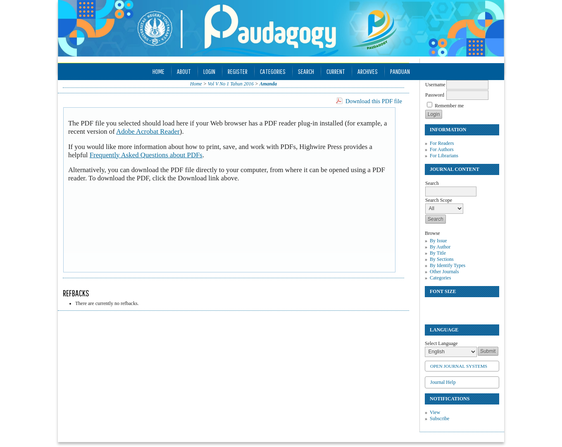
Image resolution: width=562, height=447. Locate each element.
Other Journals (444, 271)
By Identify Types (447, 265)
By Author (440, 247)
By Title (438, 253)
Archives (367, 71)
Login (209, 71)
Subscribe (439, 418)
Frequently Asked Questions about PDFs (146, 155)
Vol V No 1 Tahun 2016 (231, 84)
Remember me (449, 106)
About (184, 71)
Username (435, 85)
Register (238, 71)
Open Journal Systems (458, 366)
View (435, 412)
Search (306, 71)
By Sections (442, 259)
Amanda (268, 84)
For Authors (442, 149)
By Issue (438, 241)
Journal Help (443, 382)
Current (335, 71)
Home (158, 71)
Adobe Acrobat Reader (148, 131)
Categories (440, 278)
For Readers (442, 143)
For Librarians (444, 155)
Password (434, 95)
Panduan (400, 71)
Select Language (441, 343)
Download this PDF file (373, 101)
